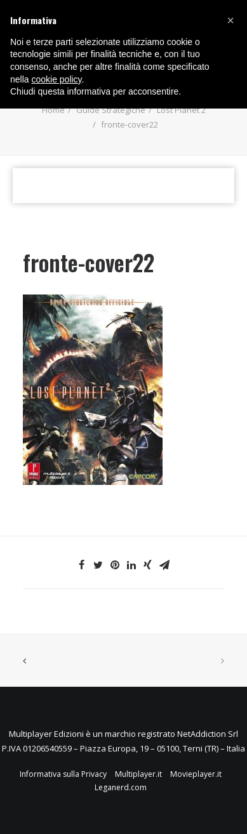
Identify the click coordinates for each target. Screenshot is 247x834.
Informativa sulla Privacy (63, 774)
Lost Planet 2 (181, 110)
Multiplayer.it (138, 774)
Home (53, 110)
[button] (230, 20)
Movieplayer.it (196, 774)
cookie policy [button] (56, 79)
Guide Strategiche (110, 110)
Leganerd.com (121, 787)
